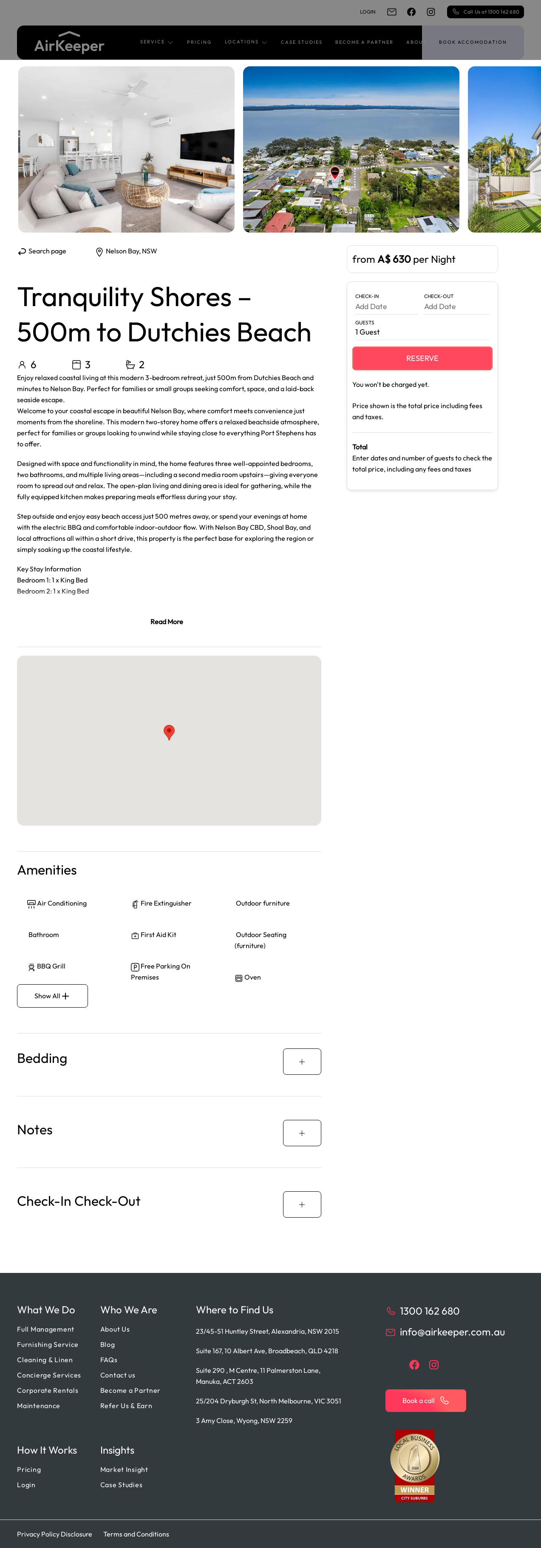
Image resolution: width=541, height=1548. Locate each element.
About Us (115, 1329)
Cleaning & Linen (45, 1359)
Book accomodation (473, 42)
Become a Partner (364, 42)
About (416, 42)
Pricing (199, 42)
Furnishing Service (48, 1344)
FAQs (109, 1359)
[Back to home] (69, 43)
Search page (41, 251)
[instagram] (431, 12)
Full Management (45, 1329)
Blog (107, 1344)
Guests (364, 322)
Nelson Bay (122, 251)
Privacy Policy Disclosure (54, 1534)
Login (368, 12)
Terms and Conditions (136, 1534)
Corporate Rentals (47, 1390)
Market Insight (124, 1469)
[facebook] (411, 12)
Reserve (422, 358)
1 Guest (367, 332)
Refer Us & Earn (126, 1405)
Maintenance (38, 1405)
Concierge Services (49, 1375)
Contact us (118, 1375)
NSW (149, 251)
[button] (157, 43)
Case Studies (302, 42)
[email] (391, 12)
